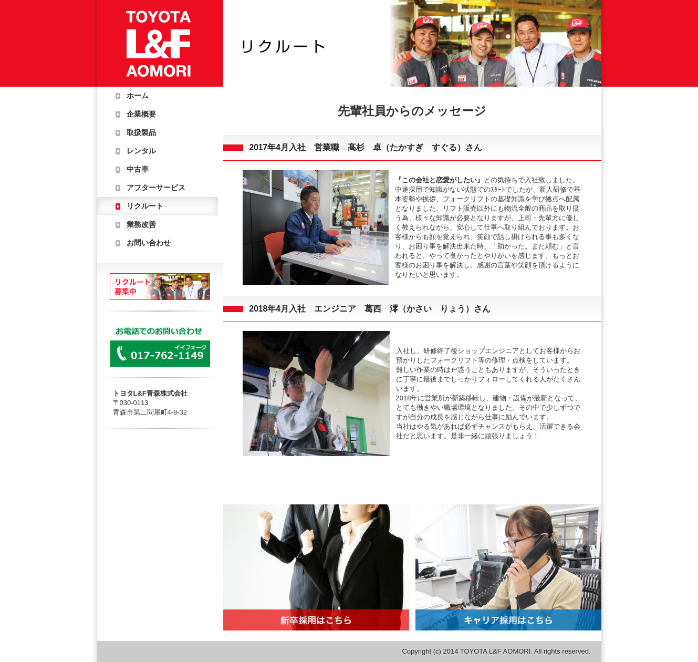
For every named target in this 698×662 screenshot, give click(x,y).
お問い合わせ (149, 243)
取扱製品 (141, 132)
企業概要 (141, 114)
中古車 (138, 169)
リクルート (145, 206)
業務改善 (141, 224)
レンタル (141, 151)
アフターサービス (156, 187)
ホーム (138, 95)
